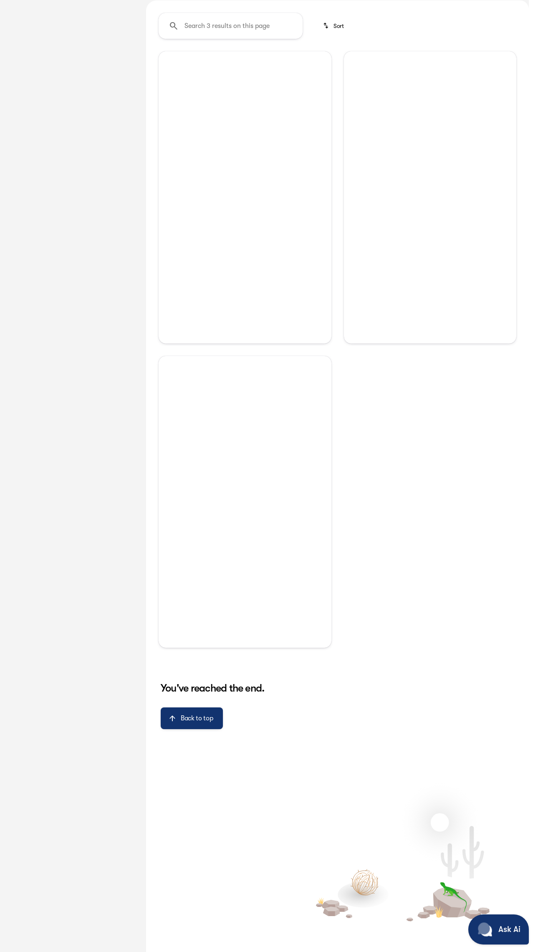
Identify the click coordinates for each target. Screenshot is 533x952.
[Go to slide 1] (219, 249)
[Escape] (47, 103)
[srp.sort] (334, 104)
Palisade (167, 62)
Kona (381, 62)
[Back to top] (192, 797)
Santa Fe (298, 62)
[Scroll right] (519, 62)
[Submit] (245, 523)
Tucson (342, 62)
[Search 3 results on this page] (231, 105)
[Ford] (18, 103)
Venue (472, 62)
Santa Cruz (426, 62)
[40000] (113, 199)
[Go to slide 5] (269, 249)
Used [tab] (114, 62)
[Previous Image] (170, 195)
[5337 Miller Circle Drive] (495, 7)
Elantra (211, 62)
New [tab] (28, 62)
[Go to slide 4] (256, 249)
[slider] (19, 156)
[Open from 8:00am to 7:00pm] (425, 7)
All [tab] (71, 62)
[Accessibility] (21, 7)
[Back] (115, 86)
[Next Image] (319, 195)
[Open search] (430, 28)
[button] (171, 195)
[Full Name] (245, 464)
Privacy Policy (245, 543)
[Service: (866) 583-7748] (297, 7)
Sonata (253, 62)
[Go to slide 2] (231, 249)
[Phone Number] (245, 494)
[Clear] (108, 256)
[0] (26, 199)
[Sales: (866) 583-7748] (353, 7)
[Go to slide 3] (244, 249)
